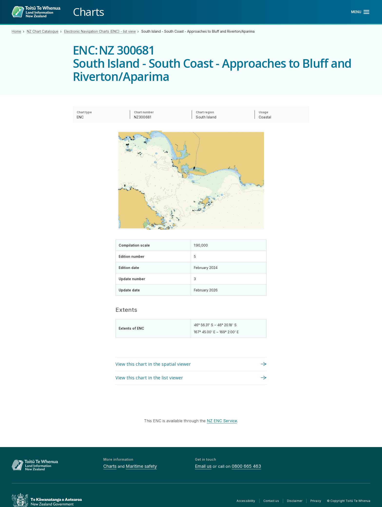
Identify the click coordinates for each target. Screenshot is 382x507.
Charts (109, 466)
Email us (203, 466)
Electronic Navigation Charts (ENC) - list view (100, 31)
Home (16, 31)
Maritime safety (141, 466)
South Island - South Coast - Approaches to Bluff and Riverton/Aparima (198, 31)
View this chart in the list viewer (149, 378)
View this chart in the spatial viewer (153, 364)
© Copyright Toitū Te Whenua (348, 501)
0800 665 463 (246, 466)
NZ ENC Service (222, 420)
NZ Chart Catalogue (42, 31)
